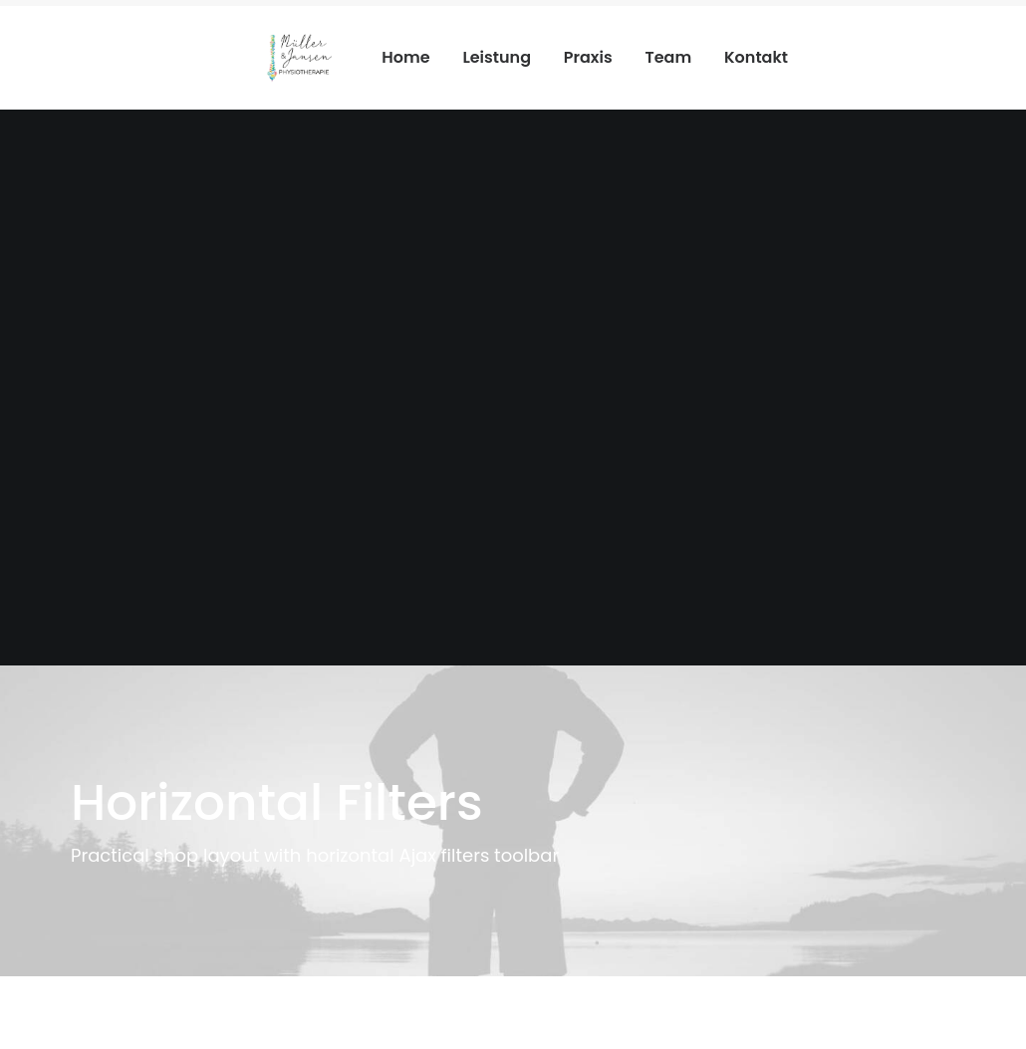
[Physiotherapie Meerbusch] (299, 58)
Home (405, 57)
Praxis (588, 57)
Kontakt (756, 57)
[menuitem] (412, 58)
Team (667, 57)
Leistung (496, 57)
